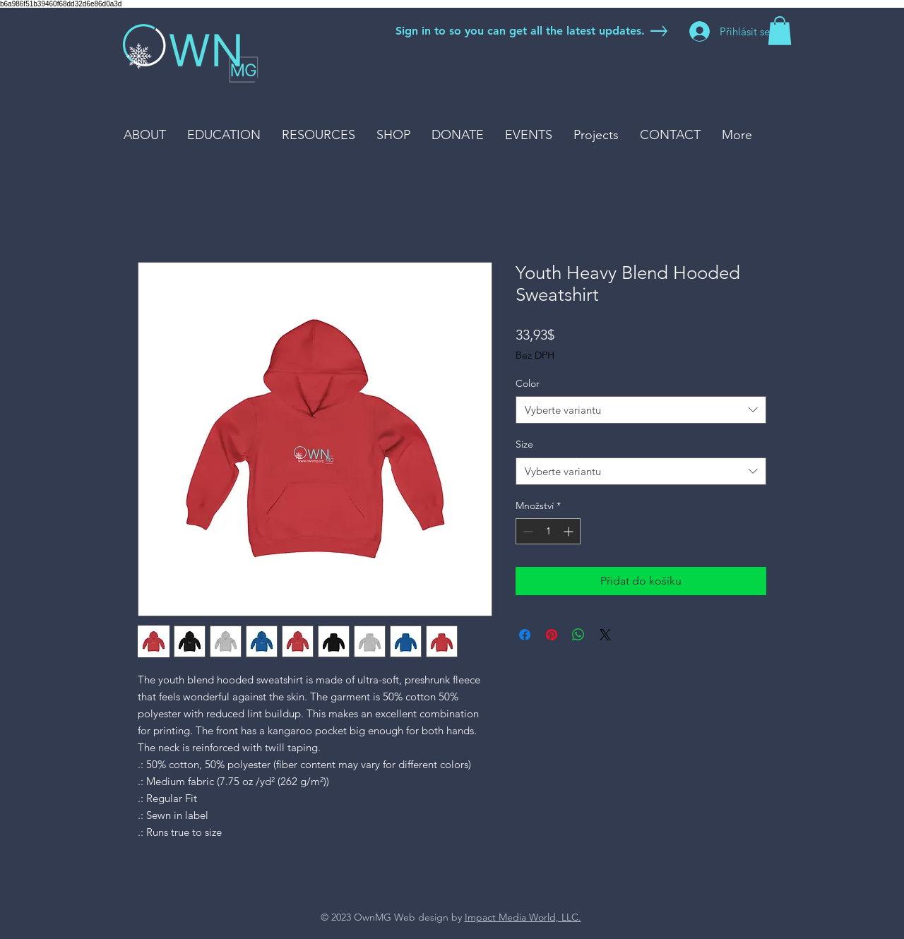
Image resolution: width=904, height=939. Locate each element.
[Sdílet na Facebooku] (524, 634)
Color (528, 383)
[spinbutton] (548, 531)
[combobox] (641, 410)
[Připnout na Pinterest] (551, 634)
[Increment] (569, 531)
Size (524, 444)
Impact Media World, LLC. (523, 917)
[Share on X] (605, 634)
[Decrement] (526, 531)
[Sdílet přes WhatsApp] (578, 634)
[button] (780, 30)
